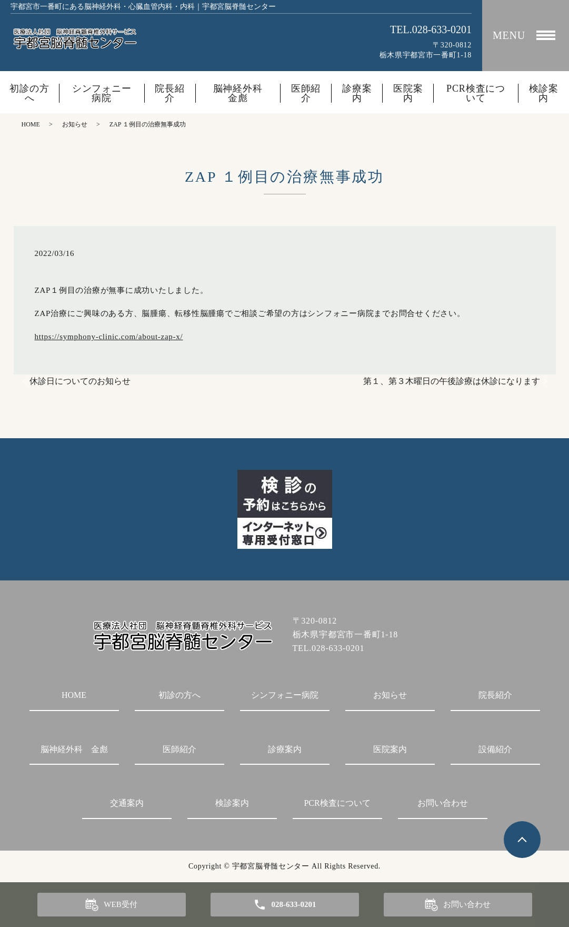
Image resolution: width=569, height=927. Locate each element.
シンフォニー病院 (102, 93)
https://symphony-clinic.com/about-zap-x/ (109, 336)
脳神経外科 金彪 (242, 93)
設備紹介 (495, 749)
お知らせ (74, 124)
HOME (31, 124)
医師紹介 (306, 93)
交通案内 (127, 802)
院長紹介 (170, 93)
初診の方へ (29, 93)
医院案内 (408, 93)
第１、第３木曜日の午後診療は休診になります (451, 381)
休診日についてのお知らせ (80, 381)
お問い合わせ (442, 802)
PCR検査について (475, 93)
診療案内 (357, 93)
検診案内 (544, 93)
